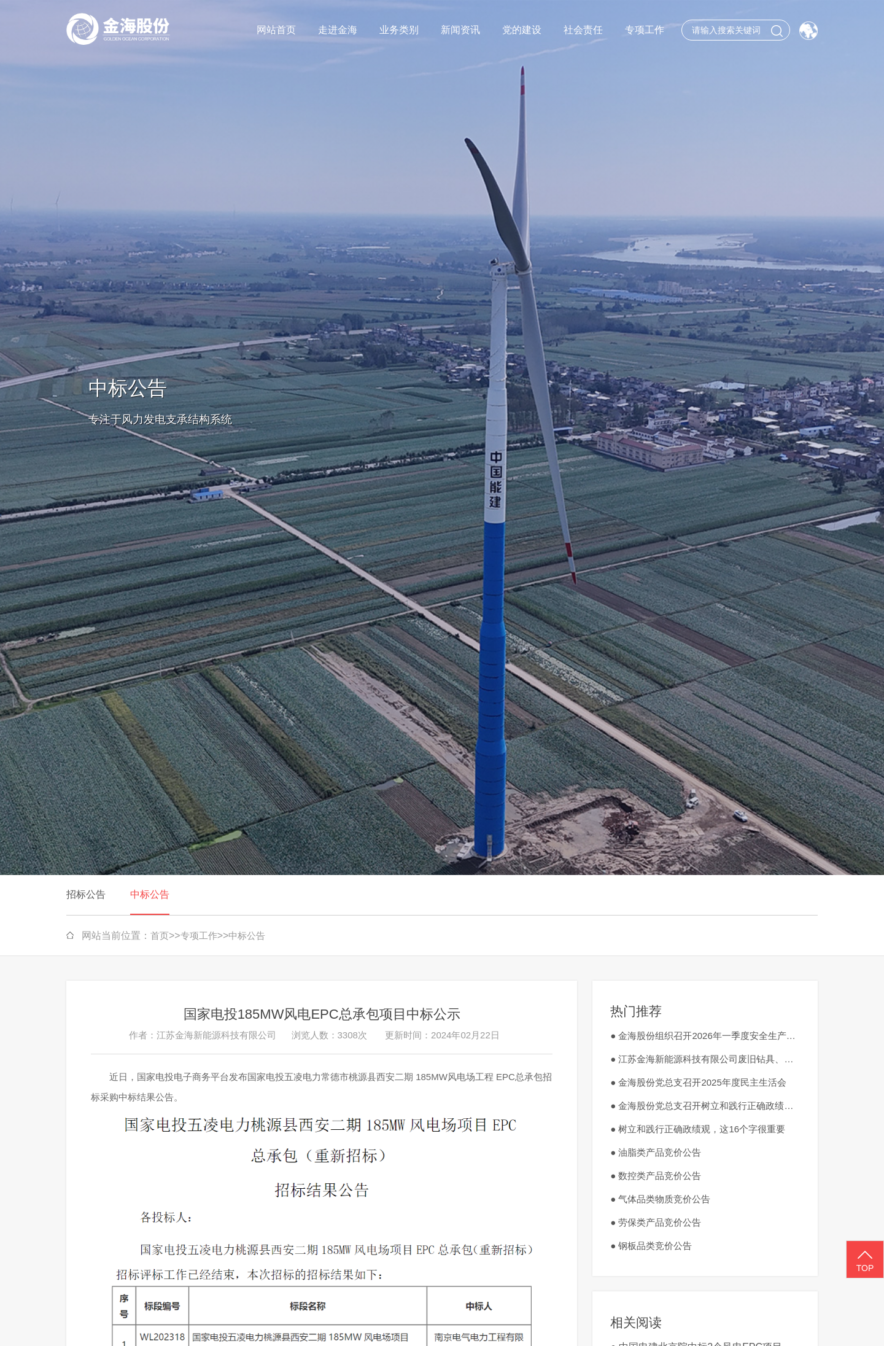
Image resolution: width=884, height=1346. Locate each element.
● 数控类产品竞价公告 (655, 1175)
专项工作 (644, 30)
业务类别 (399, 30)
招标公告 (86, 894)
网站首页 (276, 30)
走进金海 (337, 30)
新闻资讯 (460, 30)
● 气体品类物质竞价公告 (660, 1199)
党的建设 (521, 30)
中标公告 (149, 894)
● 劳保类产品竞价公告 (655, 1222)
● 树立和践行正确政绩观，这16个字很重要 (697, 1129)
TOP (865, 1260)
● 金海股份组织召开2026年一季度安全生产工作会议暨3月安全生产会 (704, 1035)
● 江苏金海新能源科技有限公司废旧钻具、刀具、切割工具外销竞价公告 (704, 1059)
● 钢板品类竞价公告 (651, 1245)
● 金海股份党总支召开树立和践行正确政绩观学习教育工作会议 (704, 1105)
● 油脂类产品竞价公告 (655, 1152)
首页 (159, 935)
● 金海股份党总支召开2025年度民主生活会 (698, 1082)
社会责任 (583, 30)
